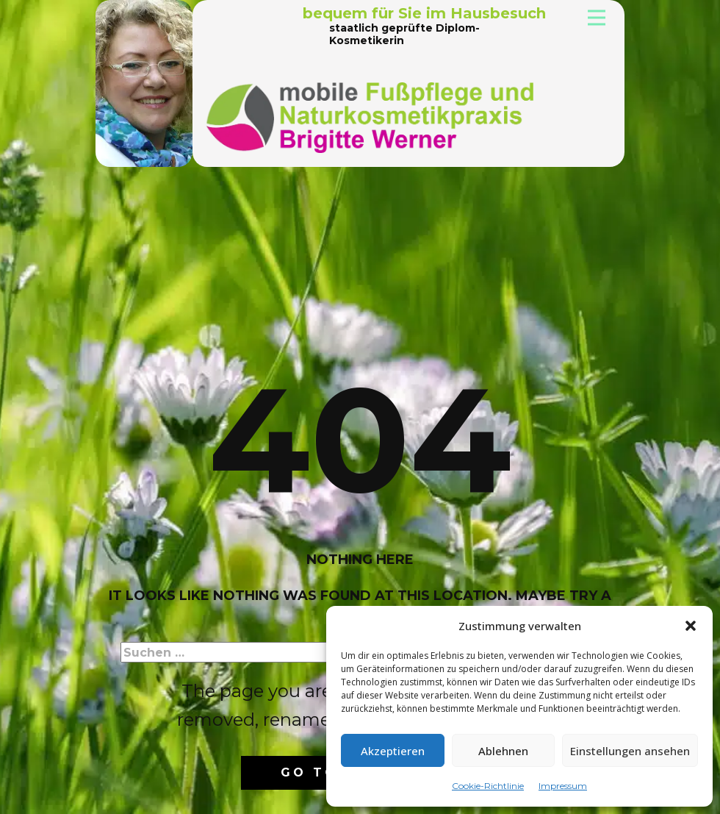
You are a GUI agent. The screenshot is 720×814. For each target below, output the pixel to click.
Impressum (563, 785)
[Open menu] (596, 17)
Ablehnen (503, 750)
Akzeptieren (393, 750)
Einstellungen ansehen (630, 750)
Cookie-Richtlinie (488, 785)
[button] (690, 625)
